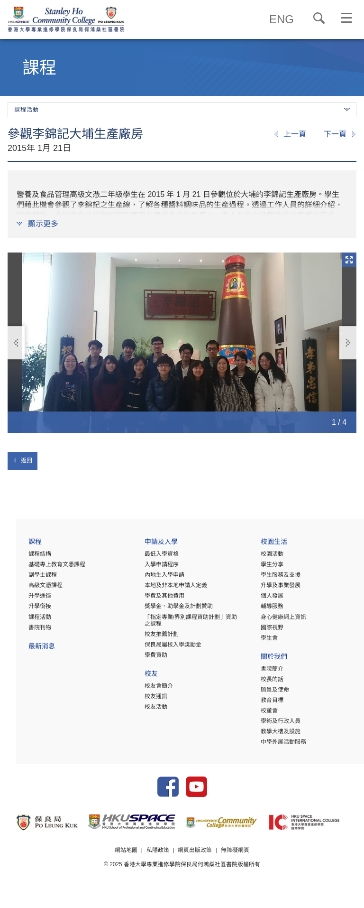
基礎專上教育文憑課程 (41, 567)
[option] (182, 343)
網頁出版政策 (195, 862)
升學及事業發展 (275, 588)
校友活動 (145, 709)
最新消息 (26, 650)
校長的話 (266, 682)
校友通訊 (145, 699)
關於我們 (268, 660)
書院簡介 (266, 671)
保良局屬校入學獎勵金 (162, 647)
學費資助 (145, 658)
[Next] (340, 134)
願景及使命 (269, 692)
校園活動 (266, 557)
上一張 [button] (16, 343)
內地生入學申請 (154, 578)
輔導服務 (266, 609)
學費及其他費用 (154, 599)
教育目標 (266, 703)
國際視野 (266, 630)
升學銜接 (24, 609)
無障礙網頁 (235, 862)
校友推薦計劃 (151, 637)
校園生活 (268, 546)
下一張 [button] (348, 343)
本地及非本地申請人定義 (165, 588)
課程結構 (24, 557)
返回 (22, 460)
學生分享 (266, 567)
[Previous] (289, 134)
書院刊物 (24, 630)
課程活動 (24, 620)
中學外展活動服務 (278, 744)
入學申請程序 (151, 567)
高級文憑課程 (30, 588)
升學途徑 (24, 599)
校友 (140, 677)
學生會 (264, 640)
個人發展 (266, 599)
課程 (19, 546)
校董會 (264, 713)
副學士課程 (27, 578)
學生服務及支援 (275, 578)
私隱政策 (157, 862)
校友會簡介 (148, 688)
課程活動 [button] (182, 109)
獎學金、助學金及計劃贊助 (168, 609)
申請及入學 (150, 546)
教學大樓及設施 (275, 734)
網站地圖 (125, 862)
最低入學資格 (151, 557)
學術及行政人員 (275, 724)
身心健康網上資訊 (278, 620)
